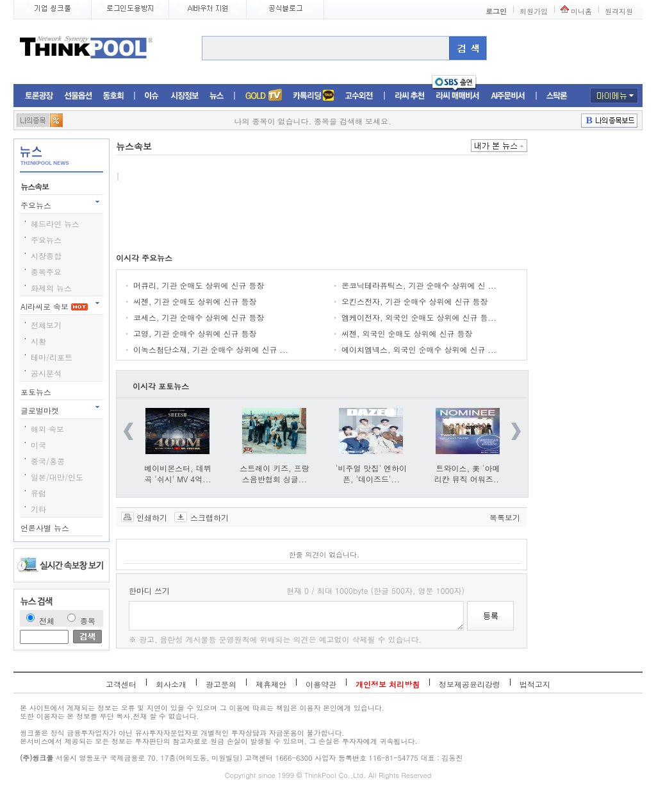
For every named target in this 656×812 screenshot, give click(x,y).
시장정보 (184, 96)
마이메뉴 (614, 95)
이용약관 (321, 684)
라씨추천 (409, 96)
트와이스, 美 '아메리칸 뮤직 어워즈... (468, 473)
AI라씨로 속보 (54, 306)
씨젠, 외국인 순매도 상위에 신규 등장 (407, 333)
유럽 (38, 492)
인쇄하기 (151, 517)
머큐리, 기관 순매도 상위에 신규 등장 (199, 285)
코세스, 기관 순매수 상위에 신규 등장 (199, 317)
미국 (38, 444)
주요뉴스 (37, 204)
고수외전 (359, 96)
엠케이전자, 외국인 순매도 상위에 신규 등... (418, 317)
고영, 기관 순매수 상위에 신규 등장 (195, 333)
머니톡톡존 (313, 96)
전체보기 (46, 324)
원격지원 (619, 11)
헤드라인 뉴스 (55, 223)
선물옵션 (78, 96)
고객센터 (121, 684)
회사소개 (171, 684)
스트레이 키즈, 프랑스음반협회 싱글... (274, 473)
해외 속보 (47, 428)
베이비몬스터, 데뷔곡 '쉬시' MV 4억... (177, 473)
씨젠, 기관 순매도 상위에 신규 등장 (195, 301)
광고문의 (221, 684)
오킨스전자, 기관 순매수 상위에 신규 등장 (414, 301)
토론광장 (39, 96)
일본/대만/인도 (57, 476)
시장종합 (46, 255)
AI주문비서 (508, 96)
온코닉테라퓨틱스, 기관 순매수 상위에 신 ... (418, 285)
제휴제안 (271, 684)
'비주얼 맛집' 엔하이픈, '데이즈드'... (371, 473)
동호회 (113, 96)
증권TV (263, 96)
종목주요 (46, 271)
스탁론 (557, 96)
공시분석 (46, 373)
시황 (38, 340)
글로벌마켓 (41, 410)
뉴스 (216, 96)
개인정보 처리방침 (388, 684)
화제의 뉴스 (51, 287)
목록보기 (504, 517)
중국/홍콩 (48, 460)
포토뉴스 (37, 391)
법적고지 (535, 684)
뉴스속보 (35, 186)
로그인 (496, 11)
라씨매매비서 (457, 96)
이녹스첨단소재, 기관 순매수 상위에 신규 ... (210, 349)
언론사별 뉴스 (46, 527)
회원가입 (534, 11)
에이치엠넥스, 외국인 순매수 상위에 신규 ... (418, 349)
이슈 (152, 96)
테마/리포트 (51, 356)
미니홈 (581, 11)
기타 (38, 508)
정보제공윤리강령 (469, 684)
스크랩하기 (209, 517)
